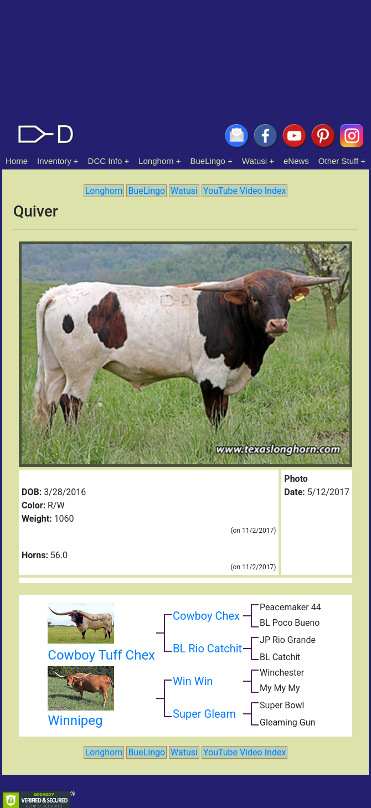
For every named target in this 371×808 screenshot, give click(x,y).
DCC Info (105, 161)
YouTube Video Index (244, 191)
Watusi (254, 161)
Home (17, 161)
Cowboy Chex (206, 615)
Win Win (193, 681)
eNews (296, 161)
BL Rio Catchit (207, 648)
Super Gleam (204, 713)
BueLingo (207, 161)
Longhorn (155, 161)
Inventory (54, 161)
